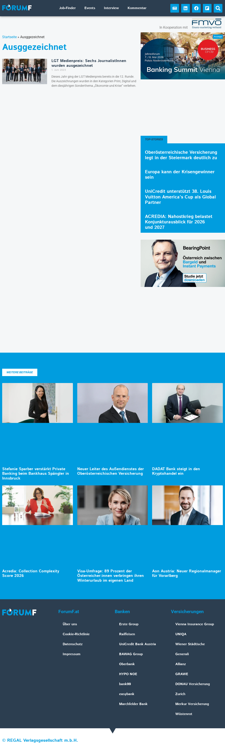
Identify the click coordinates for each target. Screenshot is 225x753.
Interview (111, 8)
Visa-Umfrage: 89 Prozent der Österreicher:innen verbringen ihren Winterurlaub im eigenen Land (110, 575)
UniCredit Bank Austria (137, 644)
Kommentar (137, 8)
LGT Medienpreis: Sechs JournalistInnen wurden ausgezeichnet (88, 63)
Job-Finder (67, 8)
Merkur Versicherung (192, 704)
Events (89, 8)
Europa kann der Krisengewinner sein (180, 175)
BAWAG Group (131, 654)
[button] (218, 8)
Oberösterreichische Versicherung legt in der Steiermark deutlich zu (181, 155)
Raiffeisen (127, 634)
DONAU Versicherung (192, 684)
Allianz (180, 664)
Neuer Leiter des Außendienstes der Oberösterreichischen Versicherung (110, 471)
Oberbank (127, 664)
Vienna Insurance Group (194, 624)
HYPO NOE (128, 674)
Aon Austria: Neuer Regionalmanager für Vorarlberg (186, 573)
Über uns (70, 624)
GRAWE (181, 674)
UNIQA (180, 634)
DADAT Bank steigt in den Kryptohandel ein (176, 471)
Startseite (9, 37)
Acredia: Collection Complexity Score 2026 (30, 573)
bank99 (125, 684)
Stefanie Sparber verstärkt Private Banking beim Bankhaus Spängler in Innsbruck (35, 473)
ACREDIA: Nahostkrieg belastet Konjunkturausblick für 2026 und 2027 (178, 222)
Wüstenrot (183, 714)
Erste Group (128, 624)
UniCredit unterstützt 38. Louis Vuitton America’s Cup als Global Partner (180, 197)
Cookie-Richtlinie (76, 634)
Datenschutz (73, 644)
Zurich (180, 694)
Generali (182, 654)
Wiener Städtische (190, 644)
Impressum (71, 654)
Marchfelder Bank (133, 704)
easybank (126, 694)
